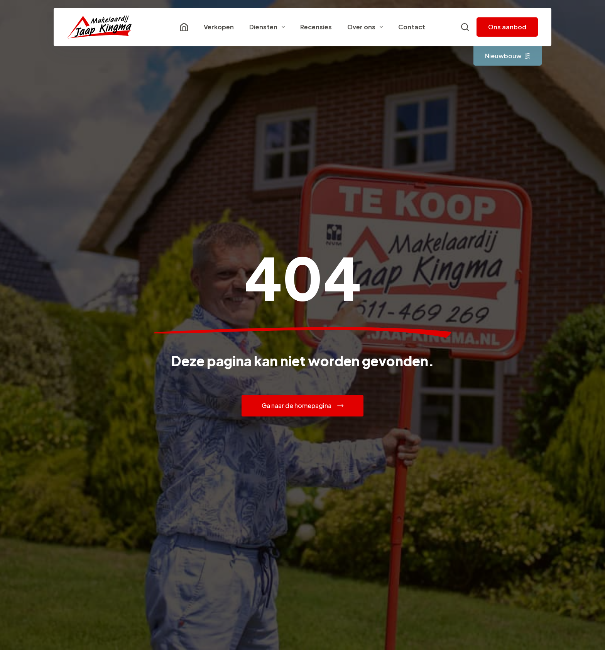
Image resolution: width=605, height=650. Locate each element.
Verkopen (219, 27)
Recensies (316, 27)
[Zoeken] (465, 27)
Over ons (366, 27)
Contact (411, 27)
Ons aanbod (507, 27)
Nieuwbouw (507, 56)
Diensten (268, 27)
